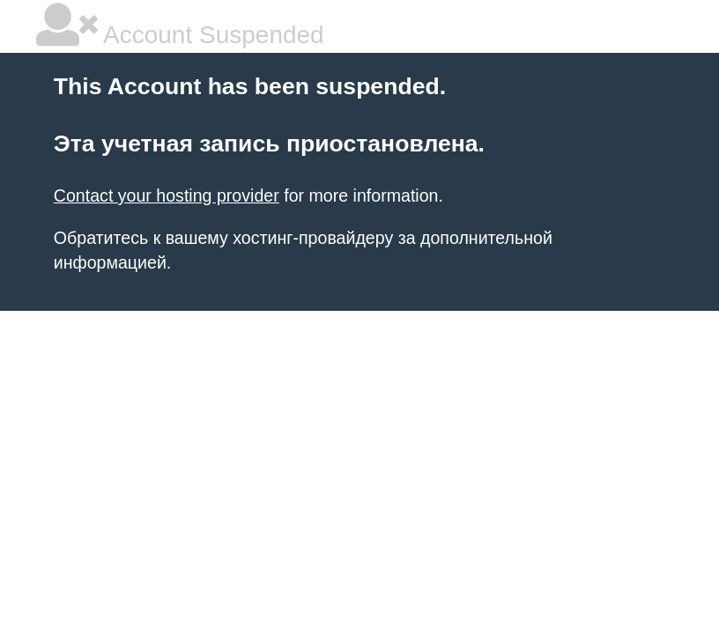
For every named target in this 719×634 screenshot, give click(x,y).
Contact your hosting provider (166, 195)
